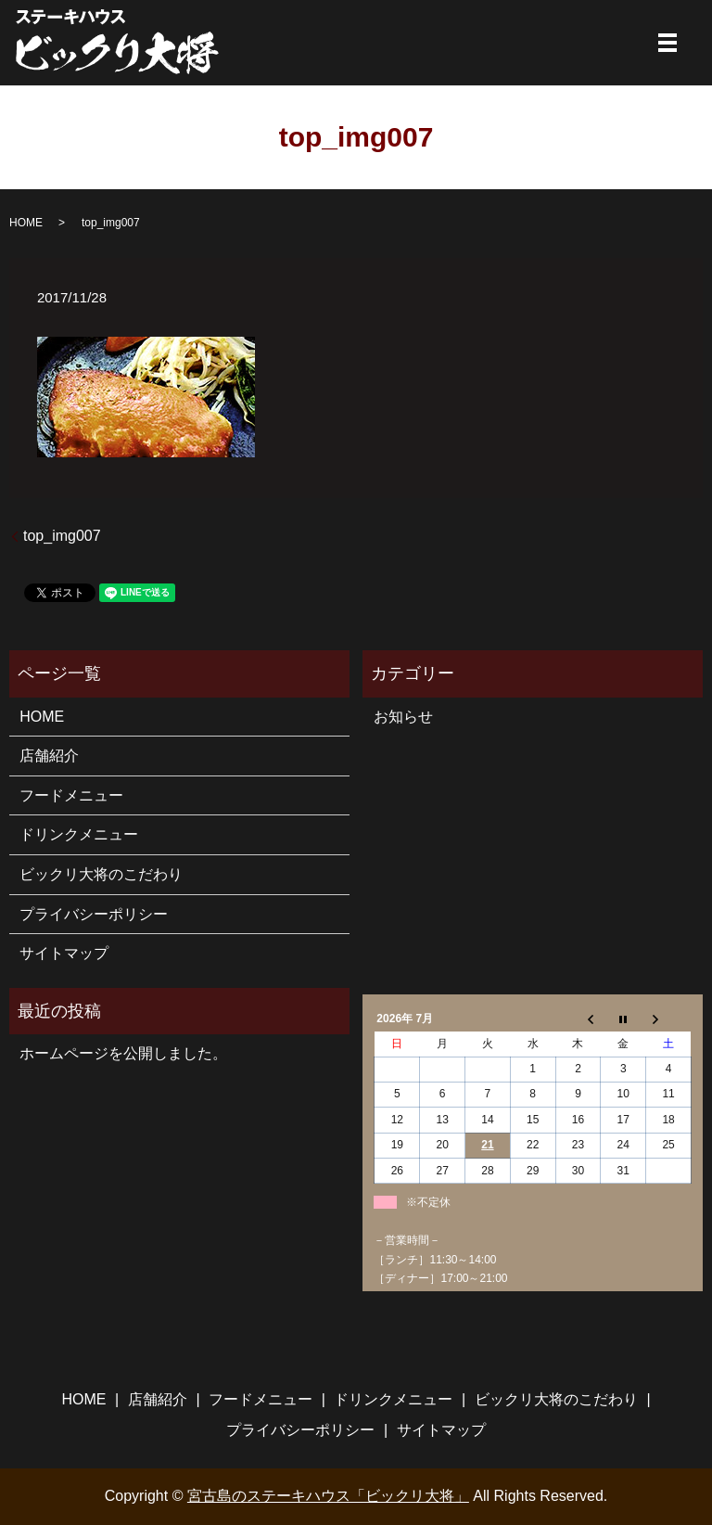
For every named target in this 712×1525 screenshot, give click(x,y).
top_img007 (62, 536)
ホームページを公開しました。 (123, 1053)
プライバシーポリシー (93, 914)
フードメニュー (71, 795)
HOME (26, 222)
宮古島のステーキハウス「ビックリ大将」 (328, 1496)
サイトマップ (63, 953)
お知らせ (403, 716)
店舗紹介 (49, 755)
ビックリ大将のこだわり (101, 874)
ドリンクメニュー (78, 834)
